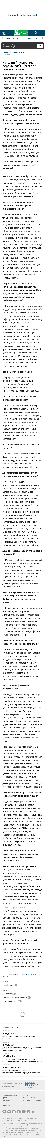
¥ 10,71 (23, 38)
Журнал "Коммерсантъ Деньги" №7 (16, 974)
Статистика (7, 993)
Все (18, 1027)
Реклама (5, 1103)
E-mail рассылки (29, 1103)
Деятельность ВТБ (10, 1001)
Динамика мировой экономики (14, 997)
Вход (31, 33)
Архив (4, 1098)
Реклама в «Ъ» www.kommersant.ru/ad (22, 15)
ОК (40, 46)
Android (25, 1095)
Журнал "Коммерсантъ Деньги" (13, 52)
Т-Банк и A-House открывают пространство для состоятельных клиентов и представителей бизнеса (22, 1060)
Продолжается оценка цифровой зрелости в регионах (18, 1037)
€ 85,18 (15, 38)
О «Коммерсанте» (9, 1095)
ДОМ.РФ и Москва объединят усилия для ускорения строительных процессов (22, 1049)
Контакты (6, 1100)
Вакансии (6, 1105)
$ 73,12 (8, 38)
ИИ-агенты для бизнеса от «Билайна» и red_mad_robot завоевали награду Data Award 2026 (21, 1072)
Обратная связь (29, 1098)
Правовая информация (32, 1100)
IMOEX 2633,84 (33, 38)
